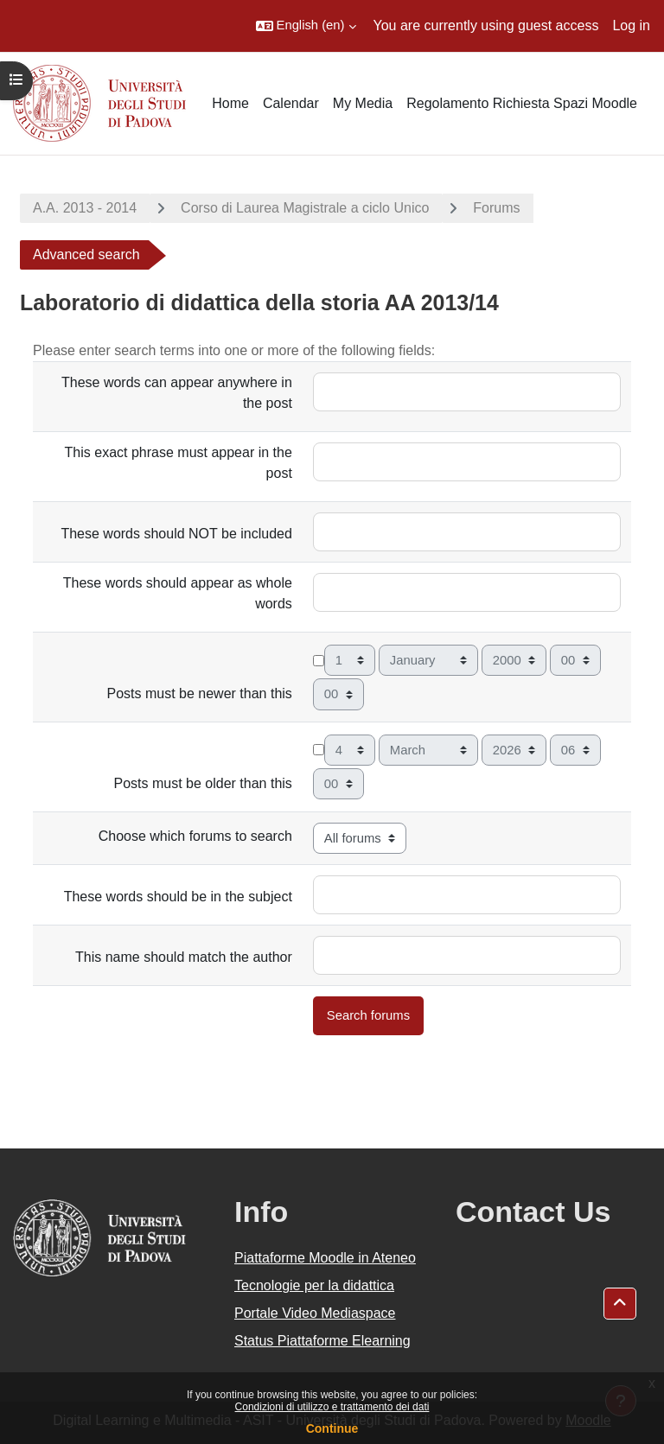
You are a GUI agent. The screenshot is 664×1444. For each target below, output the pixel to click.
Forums (496, 207)
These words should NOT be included (176, 533)
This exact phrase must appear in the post (178, 462)
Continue (332, 1428)
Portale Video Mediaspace (315, 1313)
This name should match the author (183, 957)
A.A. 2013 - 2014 (85, 207)
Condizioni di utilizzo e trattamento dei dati (332, 1407)
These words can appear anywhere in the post (176, 392)
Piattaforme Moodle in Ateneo (325, 1257)
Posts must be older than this (203, 783)
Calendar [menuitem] (291, 103)
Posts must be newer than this (199, 693)
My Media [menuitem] (363, 103)
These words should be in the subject (178, 896)
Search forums (368, 1015)
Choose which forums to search (195, 836)
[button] (306, 26)
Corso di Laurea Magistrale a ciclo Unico (305, 207)
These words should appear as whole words (177, 593)
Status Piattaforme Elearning (322, 1340)
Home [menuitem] (230, 103)
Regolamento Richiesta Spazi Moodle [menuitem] (521, 103)
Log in (631, 25)
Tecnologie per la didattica (314, 1285)
